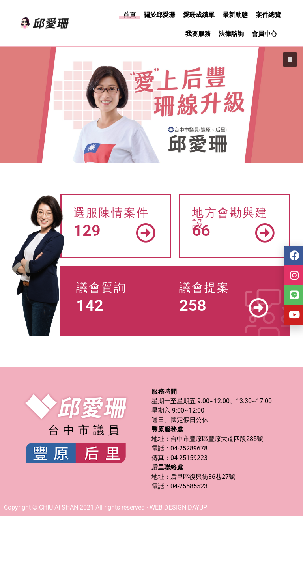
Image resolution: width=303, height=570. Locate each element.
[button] (290, 59)
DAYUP (197, 507)
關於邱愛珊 (159, 15)
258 (192, 305)
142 (89, 305)
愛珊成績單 (199, 15)
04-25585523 (189, 486)
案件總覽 (268, 15)
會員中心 (264, 33)
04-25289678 (189, 448)
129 (87, 230)
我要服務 (198, 33)
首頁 (129, 15)
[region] (151, 105)
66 (201, 230)
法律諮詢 (231, 33)
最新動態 (235, 15)
